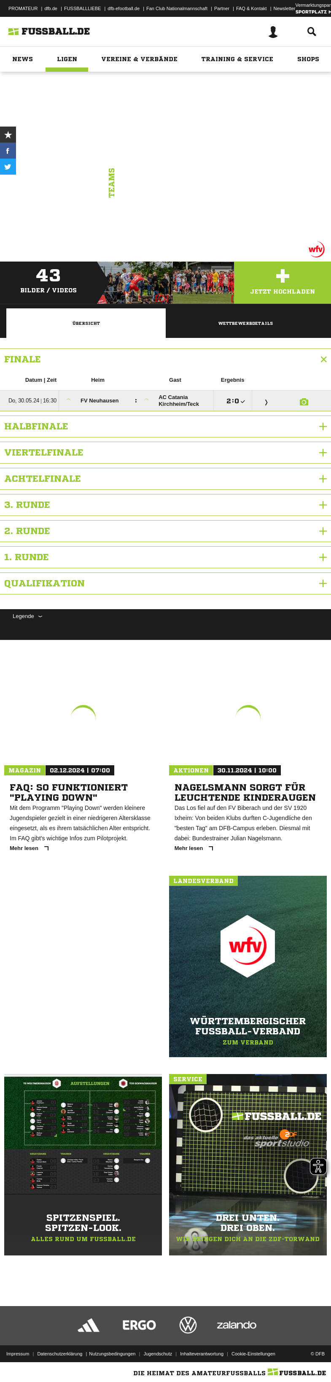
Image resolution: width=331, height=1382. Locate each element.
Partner (221, 8)
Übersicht (86, 323)
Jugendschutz (157, 1353)
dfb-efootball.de (124, 8)
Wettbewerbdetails (245, 323)
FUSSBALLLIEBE (82, 8)
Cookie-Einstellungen (253, 1353)
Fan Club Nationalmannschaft (176, 8)
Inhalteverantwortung (201, 1353)
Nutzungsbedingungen (112, 1353)
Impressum (17, 1353)
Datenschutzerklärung (59, 1353)
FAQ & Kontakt (251, 8)
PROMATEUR (23, 8)
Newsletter (285, 8)
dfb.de (50, 8)
